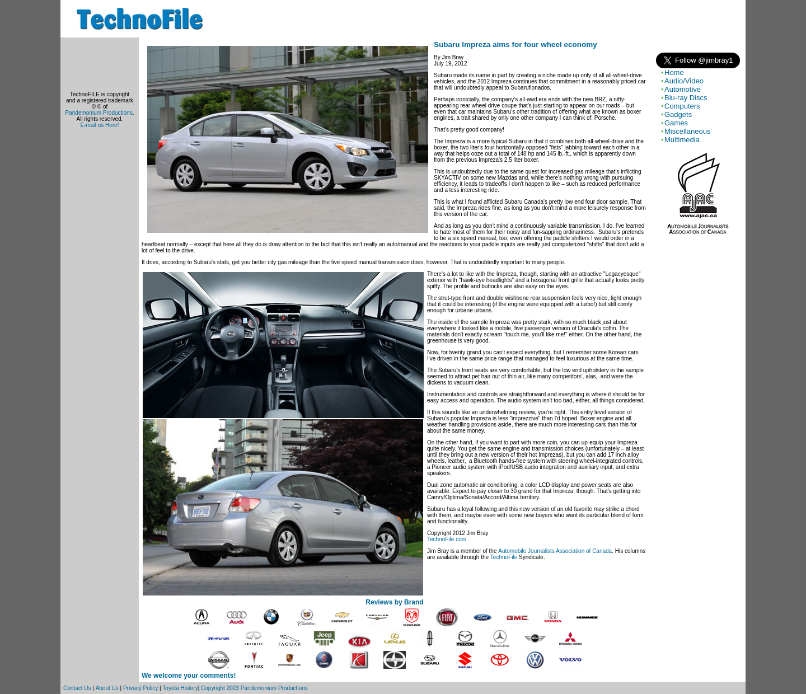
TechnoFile (503, 557)
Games (676, 123)
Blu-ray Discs (685, 97)
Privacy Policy (140, 688)
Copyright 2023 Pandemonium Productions (254, 688)
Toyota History (180, 688)
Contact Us (77, 688)
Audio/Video (684, 81)
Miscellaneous (687, 131)
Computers (682, 106)
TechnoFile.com (446, 539)
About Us (107, 688)
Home (674, 72)
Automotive (682, 89)
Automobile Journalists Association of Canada (555, 551)
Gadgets (678, 114)
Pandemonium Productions (99, 113)
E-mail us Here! (100, 125)
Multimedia (682, 139)
